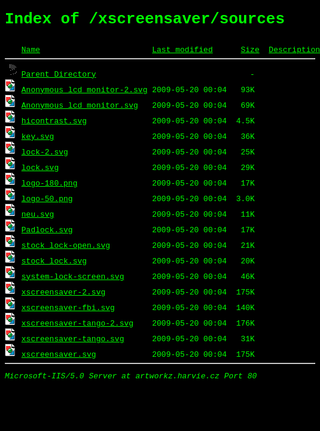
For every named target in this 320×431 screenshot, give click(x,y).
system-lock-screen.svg (73, 279)
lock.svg (40, 170)
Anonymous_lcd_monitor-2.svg (85, 92)
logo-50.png (47, 201)
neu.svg (38, 217)
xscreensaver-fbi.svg (68, 310)
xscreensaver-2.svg (63, 295)
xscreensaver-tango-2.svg (77, 326)
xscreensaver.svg (59, 357)
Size (249, 52)
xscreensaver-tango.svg (73, 341)
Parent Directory (59, 77)
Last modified (182, 52)
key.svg (38, 139)
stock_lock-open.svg (66, 248)
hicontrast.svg (54, 124)
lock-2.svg (45, 155)
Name (31, 52)
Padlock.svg (47, 232)
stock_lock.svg (54, 264)
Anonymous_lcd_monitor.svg (80, 108)
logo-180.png (50, 186)
